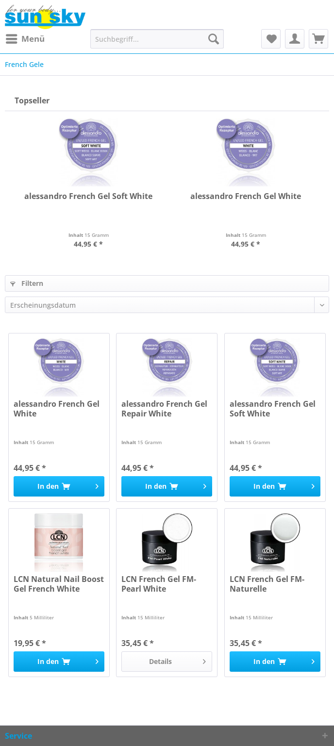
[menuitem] (25, 39)
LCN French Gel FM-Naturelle (267, 584)
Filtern (26, 283)
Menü (25, 37)
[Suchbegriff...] (157, 39)
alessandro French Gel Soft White (88, 196)
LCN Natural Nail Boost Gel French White (59, 584)
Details (177, 660)
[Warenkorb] (318, 39)
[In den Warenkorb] (59, 486)
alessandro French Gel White (245, 196)
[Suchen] (213, 39)
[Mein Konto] (294, 39)
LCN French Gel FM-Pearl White (158, 584)
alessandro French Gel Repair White (164, 409)
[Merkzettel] (271, 39)
